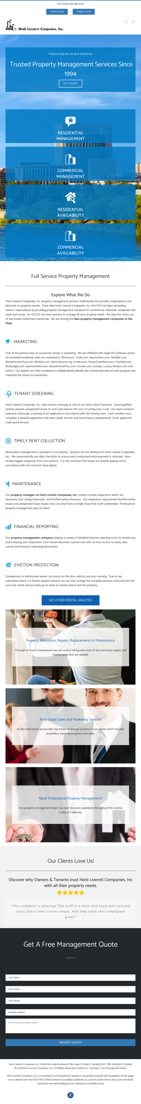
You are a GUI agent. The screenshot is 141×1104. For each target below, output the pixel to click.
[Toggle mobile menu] (133, 22)
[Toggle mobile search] (126, 22)
